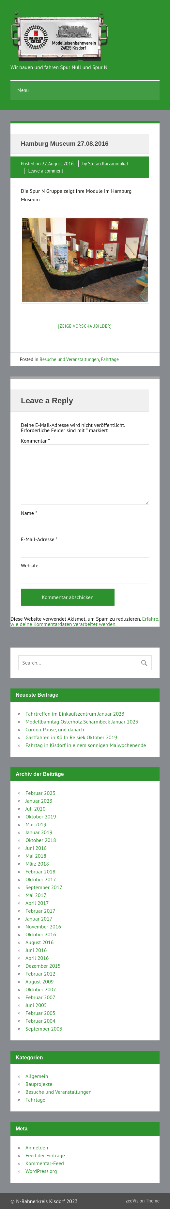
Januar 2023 (39, 800)
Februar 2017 (40, 910)
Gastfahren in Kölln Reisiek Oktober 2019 (71, 737)
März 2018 (37, 863)
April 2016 (37, 958)
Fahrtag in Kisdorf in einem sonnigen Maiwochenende (85, 745)
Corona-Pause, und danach (54, 729)
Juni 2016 (36, 950)
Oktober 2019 (40, 816)
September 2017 (43, 887)
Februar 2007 (40, 997)
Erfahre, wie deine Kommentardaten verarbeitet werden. (84, 621)
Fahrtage (110, 359)
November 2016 (43, 926)
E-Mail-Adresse (39, 539)
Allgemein (36, 1076)
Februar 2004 (40, 1020)
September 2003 (43, 1028)
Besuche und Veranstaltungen (69, 359)
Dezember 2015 (43, 965)
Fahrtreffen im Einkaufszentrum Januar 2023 (74, 713)
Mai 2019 (35, 824)
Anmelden (36, 1147)
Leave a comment (45, 171)
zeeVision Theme (143, 1201)
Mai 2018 (35, 855)
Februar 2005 (40, 1013)
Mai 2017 (35, 895)
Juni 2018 (36, 848)
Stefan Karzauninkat (108, 163)
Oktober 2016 (40, 934)
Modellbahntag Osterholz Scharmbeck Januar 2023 (81, 721)
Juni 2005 (36, 1005)
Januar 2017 (39, 918)
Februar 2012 (40, 973)
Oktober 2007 (40, 989)
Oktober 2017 (40, 879)
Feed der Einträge (45, 1155)
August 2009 (39, 981)
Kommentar (35, 440)
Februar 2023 (40, 793)
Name (29, 513)
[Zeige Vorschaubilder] (85, 326)
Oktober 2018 (40, 840)
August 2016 (39, 942)
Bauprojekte (38, 1084)
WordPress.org (41, 1171)
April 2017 (37, 903)
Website (30, 565)
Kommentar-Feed (44, 1163)
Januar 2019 (39, 832)
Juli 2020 (35, 808)
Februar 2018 (40, 871)
